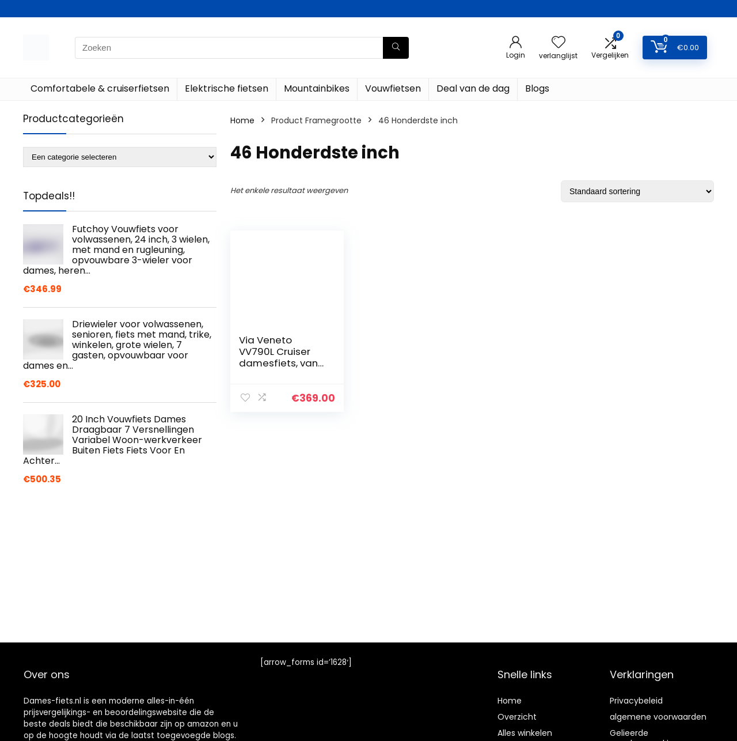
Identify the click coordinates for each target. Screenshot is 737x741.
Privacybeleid (636, 700)
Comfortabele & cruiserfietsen (100, 88)
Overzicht (517, 717)
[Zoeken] (396, 48)
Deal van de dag (473, 88)
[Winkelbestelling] (637, 191)
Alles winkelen (524, 733)
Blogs (537, 88)
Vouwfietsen (393, 88)
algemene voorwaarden (658, 717)
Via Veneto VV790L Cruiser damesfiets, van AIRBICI (278, 357)
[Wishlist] (558, 42)
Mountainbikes (316, 88)
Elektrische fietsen (226, 88)
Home (242, 120)
